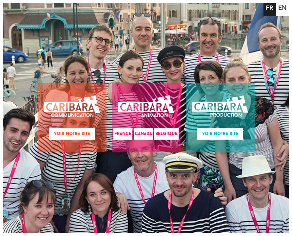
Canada (143, 133)
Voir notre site (72, 133)
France (122, 133)
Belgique (166, 133)
